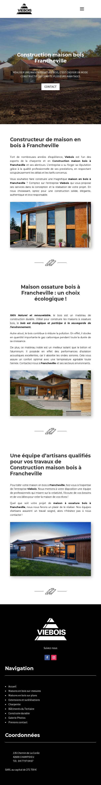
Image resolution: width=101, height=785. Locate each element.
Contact (50, 87)
